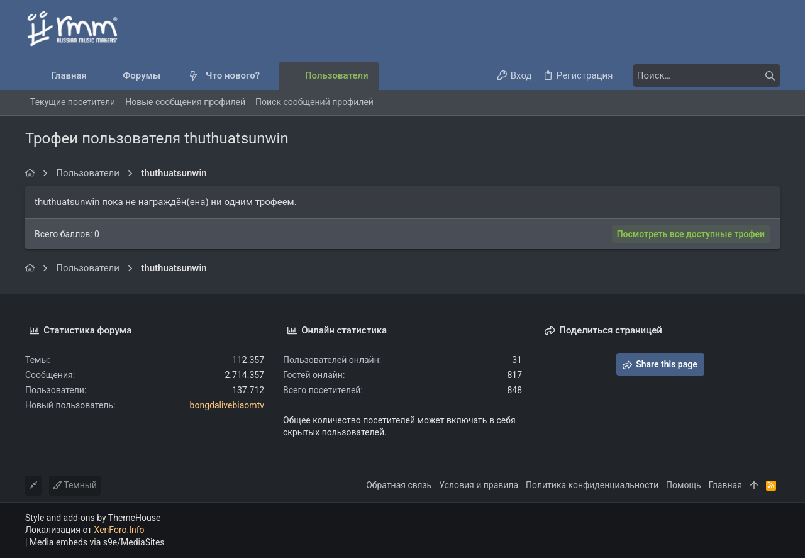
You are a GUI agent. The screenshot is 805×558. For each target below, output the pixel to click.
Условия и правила (478, 485)
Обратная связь (398, 485)
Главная (725, 485)
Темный (75, 485)
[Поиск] (701, 75)
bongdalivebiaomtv (227, 405)
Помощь (683, 485)
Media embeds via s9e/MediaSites (97, 542)
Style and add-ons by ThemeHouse (92, 518)
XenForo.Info (119, 530)
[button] (171, 76)
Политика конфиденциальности (592, 485)
